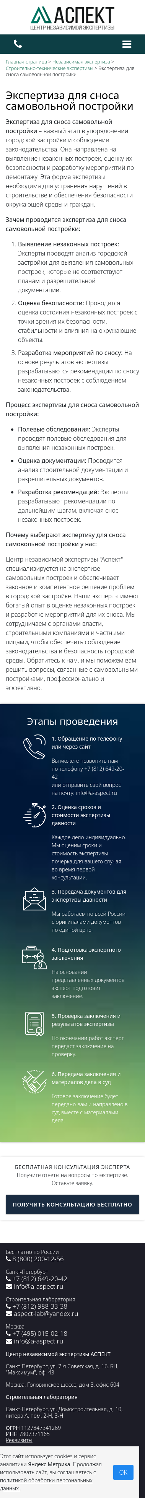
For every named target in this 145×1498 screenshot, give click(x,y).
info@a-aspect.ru (34, 1286)
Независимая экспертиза (81, 61)
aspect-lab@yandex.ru (42, 1313)
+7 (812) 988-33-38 (36, 1306)
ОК (123, 1472)
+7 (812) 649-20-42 (36, 1278)
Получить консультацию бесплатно (72, 1204)
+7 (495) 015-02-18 (36, 1333)
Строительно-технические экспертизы (49, 68)
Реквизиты (19, 1440)
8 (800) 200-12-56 (35, 1258)
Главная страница (26, 61)
